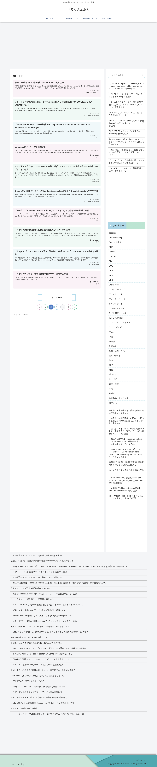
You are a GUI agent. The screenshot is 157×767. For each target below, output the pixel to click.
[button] (142, 75)
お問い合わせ (140, 760)
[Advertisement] (75, 46)
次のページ (57, 298)
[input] (126, 75)
